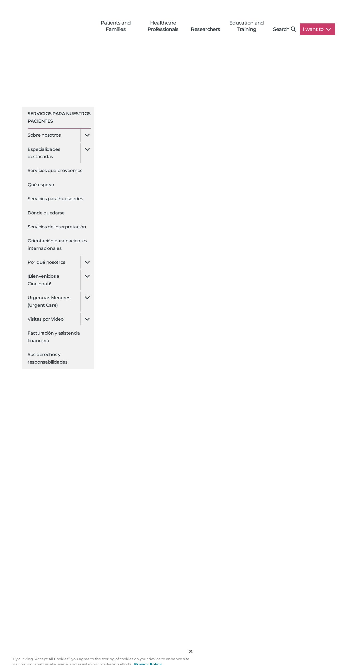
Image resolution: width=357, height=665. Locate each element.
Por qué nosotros (46, 262)
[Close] (191, 659)
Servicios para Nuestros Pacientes (59, 117)
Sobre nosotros (44, 135)
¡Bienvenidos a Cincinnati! (43, 280)
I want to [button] (317, 29)
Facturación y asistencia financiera (54, 336)
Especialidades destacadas (44, 153)
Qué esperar (41, 184)
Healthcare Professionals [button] (163, 26)
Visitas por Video (46, 319)
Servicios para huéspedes (55, 198)
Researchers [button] (205, 29)
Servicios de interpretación (57, 226)
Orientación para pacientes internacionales (57, 244)
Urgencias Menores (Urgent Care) (49, 301)
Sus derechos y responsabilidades (47, 358)
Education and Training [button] (246, 26)
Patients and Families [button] (116, 26)
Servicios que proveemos (55, 170)
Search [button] (284, 29)
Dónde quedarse (46, 213)
